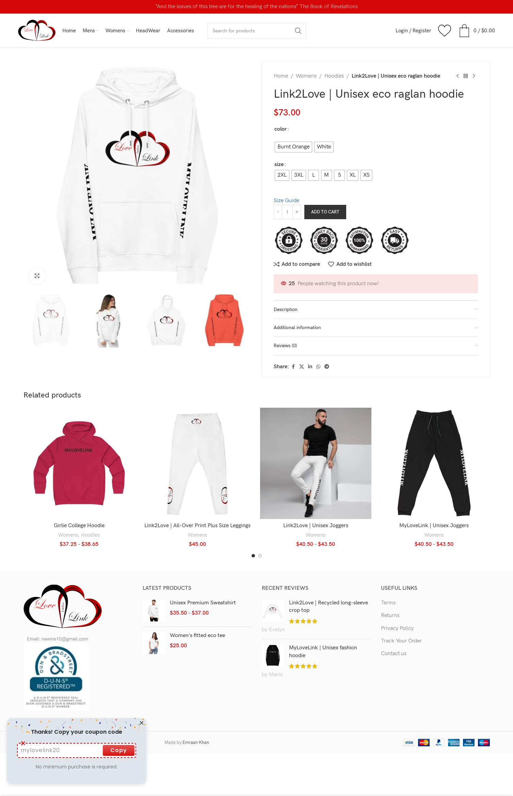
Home (281, 76)
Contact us (393, 653)
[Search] (256, 30)
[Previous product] (457, 76)
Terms (388, 603)
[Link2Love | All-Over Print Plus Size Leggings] (197, 463)
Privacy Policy (397, 628)
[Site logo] (36, 30)
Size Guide (286, 200)
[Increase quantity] (296, 212)
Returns (390, 615)
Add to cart (325, 212)
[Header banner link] (256, 7)
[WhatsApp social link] (318, 367)
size (279, 164)
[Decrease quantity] (278, 212)
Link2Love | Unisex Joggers (315, 525)
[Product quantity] (287, 212)
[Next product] (474, 76)
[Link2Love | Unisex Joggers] (316, 463)
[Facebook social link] (293, 367)
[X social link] (301, 367)
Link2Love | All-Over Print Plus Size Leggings (197, 525)
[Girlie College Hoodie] (79, 463)
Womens (306, 76)
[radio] (293, 147)
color (280, 129)
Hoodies (334, 76)
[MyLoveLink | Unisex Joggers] (434, 463)
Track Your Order (401, 641)
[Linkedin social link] (310, 367)
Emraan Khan (195, 742)
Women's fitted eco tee (197, 635)
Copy (118, 750)
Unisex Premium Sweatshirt (203, 603)
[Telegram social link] (326, 367)
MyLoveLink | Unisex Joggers (434, 525)
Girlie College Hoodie (79, 525)
